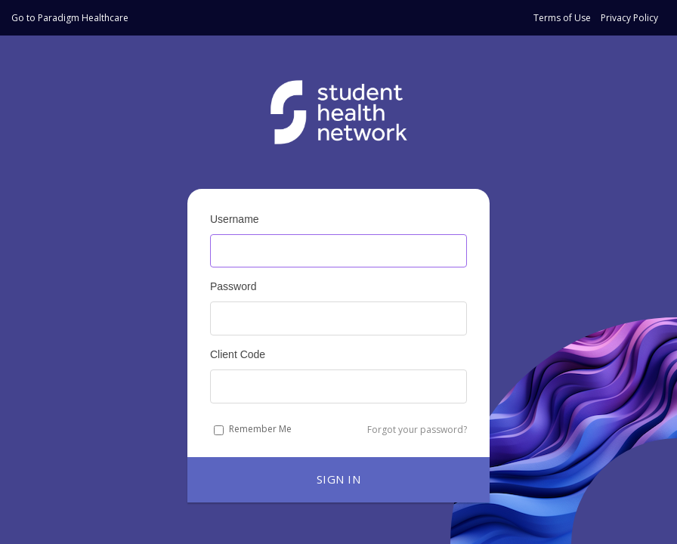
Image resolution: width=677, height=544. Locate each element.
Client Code (237, 354)
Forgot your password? (417, 429)
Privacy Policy (629, 17)
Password (233, 286)
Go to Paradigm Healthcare (69, 17)
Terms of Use (562, 17)
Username (234, 219)
